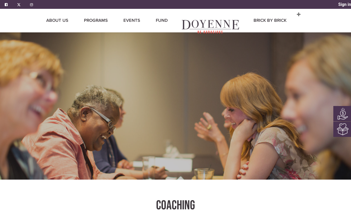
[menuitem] (123, 20)
